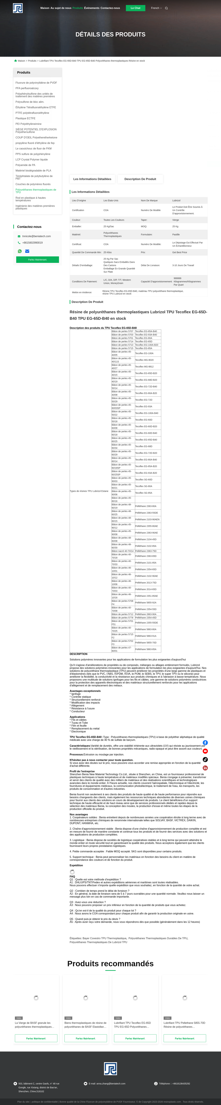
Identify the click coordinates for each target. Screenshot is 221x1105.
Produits (78, 8)
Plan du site (23, 1101)
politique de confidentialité (45, 1101)
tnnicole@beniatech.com (36, 236)
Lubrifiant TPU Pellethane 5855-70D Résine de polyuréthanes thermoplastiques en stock (184, 1025)
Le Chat (135, 8)
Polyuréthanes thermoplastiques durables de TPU (157, 938)
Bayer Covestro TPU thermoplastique (104, 938)
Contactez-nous (110, 8)
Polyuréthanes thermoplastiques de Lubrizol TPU (98, 942)
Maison (45, 8)
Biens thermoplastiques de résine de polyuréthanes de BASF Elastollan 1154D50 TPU (85, 1025)
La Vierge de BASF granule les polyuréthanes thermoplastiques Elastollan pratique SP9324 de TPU (35, 1025)
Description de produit (140, 179)
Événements (91, 8)
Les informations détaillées (92, 179)
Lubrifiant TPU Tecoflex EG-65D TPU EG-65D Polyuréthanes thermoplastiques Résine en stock (133, 1025)
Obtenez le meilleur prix (156, 164)
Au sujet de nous (61, 8)
